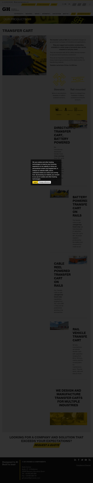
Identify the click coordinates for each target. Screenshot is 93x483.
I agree (35, 182)
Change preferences (44, 182)
